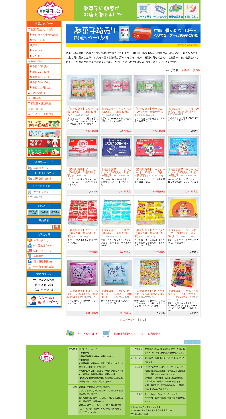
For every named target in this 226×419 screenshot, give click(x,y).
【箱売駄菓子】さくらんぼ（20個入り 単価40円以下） (116, 111)
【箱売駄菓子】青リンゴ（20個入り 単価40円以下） (148, 111)
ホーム (181, 45)
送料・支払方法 (42, 250)
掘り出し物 (37, 108)
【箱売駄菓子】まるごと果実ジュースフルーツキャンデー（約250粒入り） (183, 295)
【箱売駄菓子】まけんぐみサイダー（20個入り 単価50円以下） (116, 294)
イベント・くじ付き (42, 114)
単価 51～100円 (41, 82)
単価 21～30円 (40, 71)
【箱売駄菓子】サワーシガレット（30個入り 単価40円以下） (183, 172)
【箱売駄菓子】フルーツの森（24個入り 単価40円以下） (82, 111)
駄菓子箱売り (193, 45)
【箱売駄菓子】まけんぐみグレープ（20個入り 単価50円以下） (82, 294)
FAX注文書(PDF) (43, 245)
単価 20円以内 (40, 66)
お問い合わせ (41, 240)
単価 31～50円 (40, 77)
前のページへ (127, 319)
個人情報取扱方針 (43, 261)
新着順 (197, 70)
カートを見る (41, 191)
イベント (37, 50)
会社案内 (38, 256)
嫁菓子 (36, 45)
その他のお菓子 (39, 92)
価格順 (185, 70)
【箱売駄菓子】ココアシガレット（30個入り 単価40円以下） (116, 172)
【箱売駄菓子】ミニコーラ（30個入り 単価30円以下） (82, 233)
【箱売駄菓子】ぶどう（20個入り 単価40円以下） (183, 111)
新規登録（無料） (43, 178)
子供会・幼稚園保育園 (45, 34)
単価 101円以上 (41, 87)
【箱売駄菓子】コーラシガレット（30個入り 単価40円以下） (149, 172)
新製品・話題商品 (41, 103)
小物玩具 (36, 98)
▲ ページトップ (192, 342)
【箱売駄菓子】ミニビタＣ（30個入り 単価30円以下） (149, 233)
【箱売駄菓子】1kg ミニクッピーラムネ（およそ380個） (149, 294)
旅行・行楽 (38, 39)
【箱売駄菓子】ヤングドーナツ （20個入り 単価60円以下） (183, 233)
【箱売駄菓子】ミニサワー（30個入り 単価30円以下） (116, 233)
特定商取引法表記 (43, 266)
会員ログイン (41, 168)
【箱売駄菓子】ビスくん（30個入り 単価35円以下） (81, 172)
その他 (36, 55)
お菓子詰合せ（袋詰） (43, 29)
